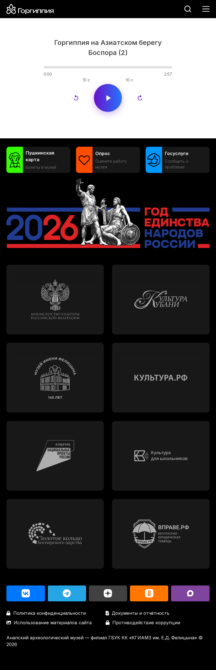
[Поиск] (187, 9)
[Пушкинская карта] (38, 160)
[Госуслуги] (178, 160)
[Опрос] (108, 160)
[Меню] (206, 9)
